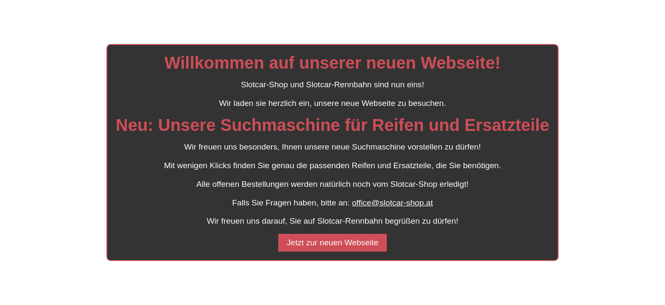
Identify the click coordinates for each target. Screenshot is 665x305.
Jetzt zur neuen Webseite (332, 242)
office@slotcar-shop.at (392, 202)
